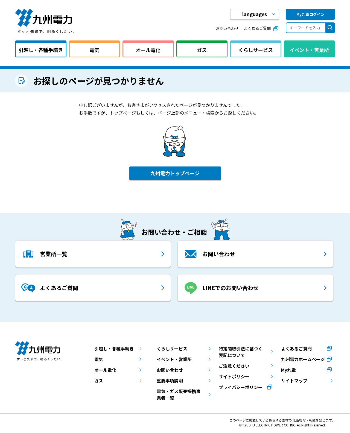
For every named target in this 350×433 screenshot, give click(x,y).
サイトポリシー (234, 376)
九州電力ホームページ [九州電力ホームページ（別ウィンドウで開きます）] (303, 359)
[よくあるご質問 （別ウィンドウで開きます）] (93, 288)
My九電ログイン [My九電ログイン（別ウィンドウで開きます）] (310, 14)
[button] (254, 14)
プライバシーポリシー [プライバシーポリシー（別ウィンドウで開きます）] (240, 387)
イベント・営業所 (174, 359)
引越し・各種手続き (114, 348)
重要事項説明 (170, 380)
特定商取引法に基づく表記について (240, 351)
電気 (98, 359)
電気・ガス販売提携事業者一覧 (178, 394)
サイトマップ (294, 380)
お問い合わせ (227, 28)
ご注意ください (234, 365)
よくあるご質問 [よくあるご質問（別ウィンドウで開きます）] (257, 28)
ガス (98, 380)
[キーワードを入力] (305, 28)
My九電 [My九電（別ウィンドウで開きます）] (288, 370)
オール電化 (105, 370)
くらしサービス (172, 348)
